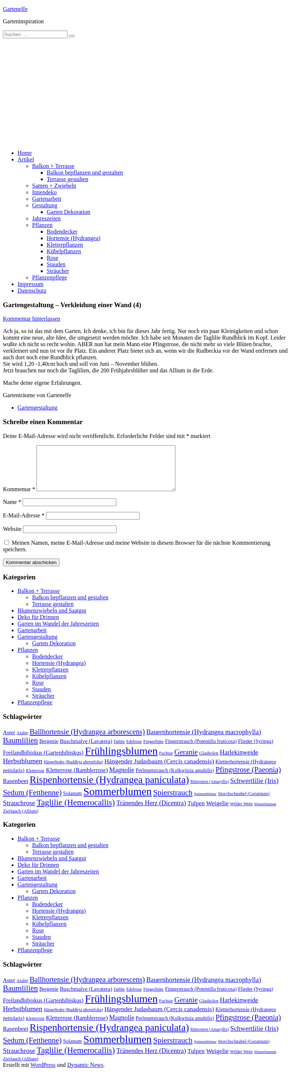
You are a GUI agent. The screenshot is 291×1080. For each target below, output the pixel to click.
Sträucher (58, 271)
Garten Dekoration (68, 212)
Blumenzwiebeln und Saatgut (52, 619)
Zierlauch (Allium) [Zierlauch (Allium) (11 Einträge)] (20, 819)
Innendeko (44, 192)
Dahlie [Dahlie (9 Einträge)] (119, 750)
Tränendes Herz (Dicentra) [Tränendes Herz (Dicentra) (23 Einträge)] (151, 811)
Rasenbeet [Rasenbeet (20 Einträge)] (15, 789)
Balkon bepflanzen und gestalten (85, 172)
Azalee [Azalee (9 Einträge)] (22, 741)
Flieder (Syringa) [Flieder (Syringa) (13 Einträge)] (255, 750)
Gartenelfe (15, 9)
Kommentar (19, 498)
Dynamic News (85, 1074)
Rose (52, 258)
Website (12, 538)
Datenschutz (32, 290)
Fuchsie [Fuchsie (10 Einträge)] (166, 761)
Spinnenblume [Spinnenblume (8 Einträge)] (205, 803)
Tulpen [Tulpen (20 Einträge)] (196, 812)
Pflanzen (42, 225)
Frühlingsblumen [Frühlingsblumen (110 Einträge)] (121, 760)
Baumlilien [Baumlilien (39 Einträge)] (20, 749)
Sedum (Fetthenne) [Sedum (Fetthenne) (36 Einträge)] (32, 801)
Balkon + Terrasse (53, 166)
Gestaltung (44, 205)
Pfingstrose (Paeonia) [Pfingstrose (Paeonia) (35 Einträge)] (248, 778)
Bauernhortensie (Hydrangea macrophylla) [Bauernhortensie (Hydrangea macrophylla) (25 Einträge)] (203, 740)
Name (12, 511)
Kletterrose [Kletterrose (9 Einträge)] (35, 779)
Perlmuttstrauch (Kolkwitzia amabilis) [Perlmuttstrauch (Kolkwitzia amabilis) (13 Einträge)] (175, 779)
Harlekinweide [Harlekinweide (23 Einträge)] (239, 761)
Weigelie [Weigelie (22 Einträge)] (217, 811)
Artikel (26, 159)
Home (25, 153)
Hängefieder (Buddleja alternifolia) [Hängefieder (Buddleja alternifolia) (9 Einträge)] (73, 770)
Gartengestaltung (37, 407)
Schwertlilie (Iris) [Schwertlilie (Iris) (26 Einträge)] (254, 789)
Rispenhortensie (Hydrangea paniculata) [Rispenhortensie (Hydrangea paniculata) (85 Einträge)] (109, 788)
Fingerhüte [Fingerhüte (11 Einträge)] (153, 750)
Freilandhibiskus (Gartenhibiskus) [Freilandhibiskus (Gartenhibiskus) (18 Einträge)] (43, 761)
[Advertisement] (145, 93)
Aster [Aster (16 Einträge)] (9, 741)
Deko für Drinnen (38, 626)
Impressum (30, 284)
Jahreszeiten (46, 218)
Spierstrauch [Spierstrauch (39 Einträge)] (173, 801)
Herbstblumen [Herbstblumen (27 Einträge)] (22, 770)
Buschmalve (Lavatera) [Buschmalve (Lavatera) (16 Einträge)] (86, 750)
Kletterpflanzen (65, 245)
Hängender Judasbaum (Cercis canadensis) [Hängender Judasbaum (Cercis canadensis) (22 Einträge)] (159, 770)
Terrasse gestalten (67, 179)
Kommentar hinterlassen (31, 319)
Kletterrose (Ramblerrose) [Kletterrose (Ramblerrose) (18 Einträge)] (77, 779)
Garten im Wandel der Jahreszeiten (58, 632)
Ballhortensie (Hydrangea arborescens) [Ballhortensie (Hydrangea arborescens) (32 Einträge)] (87, 740)
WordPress (42, 1074)
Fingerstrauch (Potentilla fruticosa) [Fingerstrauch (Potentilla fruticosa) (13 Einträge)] (201, 750)
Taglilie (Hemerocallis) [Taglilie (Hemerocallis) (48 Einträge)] (75, 811)
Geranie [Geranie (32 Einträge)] (186, 761)
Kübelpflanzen (64, 251)
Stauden (56, 264)
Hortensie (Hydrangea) (73, 238)
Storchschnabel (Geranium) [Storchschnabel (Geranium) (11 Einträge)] (243, 802)
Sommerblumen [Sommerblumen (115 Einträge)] (118, 800)
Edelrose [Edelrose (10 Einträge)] (134, 750)
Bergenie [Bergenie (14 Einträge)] (48, 750)
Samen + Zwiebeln (54, 186)
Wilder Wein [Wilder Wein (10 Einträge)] (241, 812)
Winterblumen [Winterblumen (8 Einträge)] (265, 813)
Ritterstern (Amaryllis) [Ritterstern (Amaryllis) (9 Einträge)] (209, 790)
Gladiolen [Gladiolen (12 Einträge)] (208, 761)
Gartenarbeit (46, 199)
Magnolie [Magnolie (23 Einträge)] (122, 778)
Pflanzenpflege (49, 277)
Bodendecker (62, 231)
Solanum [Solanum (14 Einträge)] (72, 802)
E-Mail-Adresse (23, 524)
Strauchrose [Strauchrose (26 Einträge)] (19, 811)
